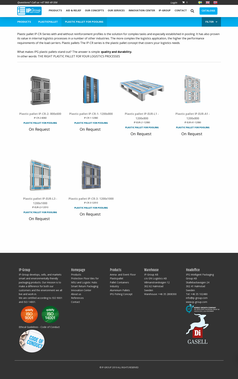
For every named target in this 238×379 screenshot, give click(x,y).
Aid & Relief (73, 10)
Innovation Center (142, 10)
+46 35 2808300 (167, 294)
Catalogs (208, 10)
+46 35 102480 (199, 294)
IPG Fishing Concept (121, 294)
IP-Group (165, 10)
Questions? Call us (37, 2)
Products (55, 10)
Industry (114, 286)
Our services (116, 10)
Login (173, 2)
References (77, 298)
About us (76, 294)
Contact (181, 10)
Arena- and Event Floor (123, 274)
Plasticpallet (48, 21)
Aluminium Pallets (120, 290)
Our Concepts (94, 10)
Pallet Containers (119, 282)
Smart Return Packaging (84, 286)
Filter (211, 21)
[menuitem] (55, 11)
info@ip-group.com (197, 298)
